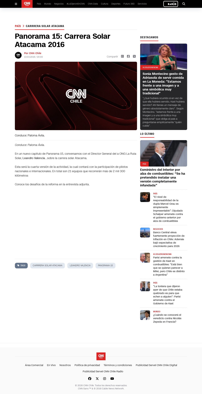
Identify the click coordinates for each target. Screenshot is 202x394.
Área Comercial (34, 365)
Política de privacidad (87, 365)
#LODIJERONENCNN (162, 254)
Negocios (59, 3)
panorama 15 (105, 265)
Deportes (115, 3)
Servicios (142, 3)
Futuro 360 (129, 3)
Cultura (104, 3)
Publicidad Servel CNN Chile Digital (156, 365)
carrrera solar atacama (45, 26)
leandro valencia (80, 265)
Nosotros (65, 365)
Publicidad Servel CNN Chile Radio (103, 371)
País (39, 3)
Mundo (47, 3)
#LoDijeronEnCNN (76, 3)
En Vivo (51, 365)
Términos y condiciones (118, 365)
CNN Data (93, 3)
